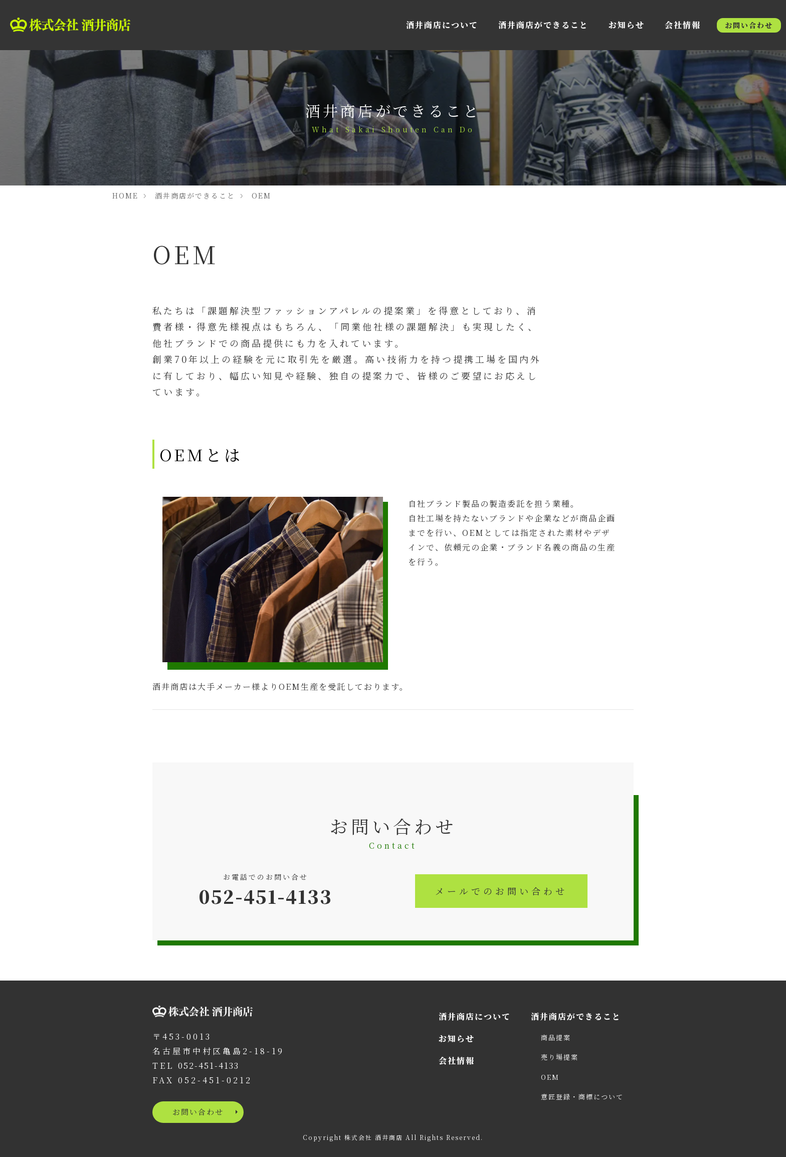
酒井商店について (442, 25)
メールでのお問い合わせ (501, 890)
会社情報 (683, 25)
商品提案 (556, 1037)
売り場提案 (559, 1057)
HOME (125, 195)
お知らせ (627, 25)
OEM (261, 195)
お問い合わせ (749, 25)
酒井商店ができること (543, 25)
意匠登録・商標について (582, 1096)
